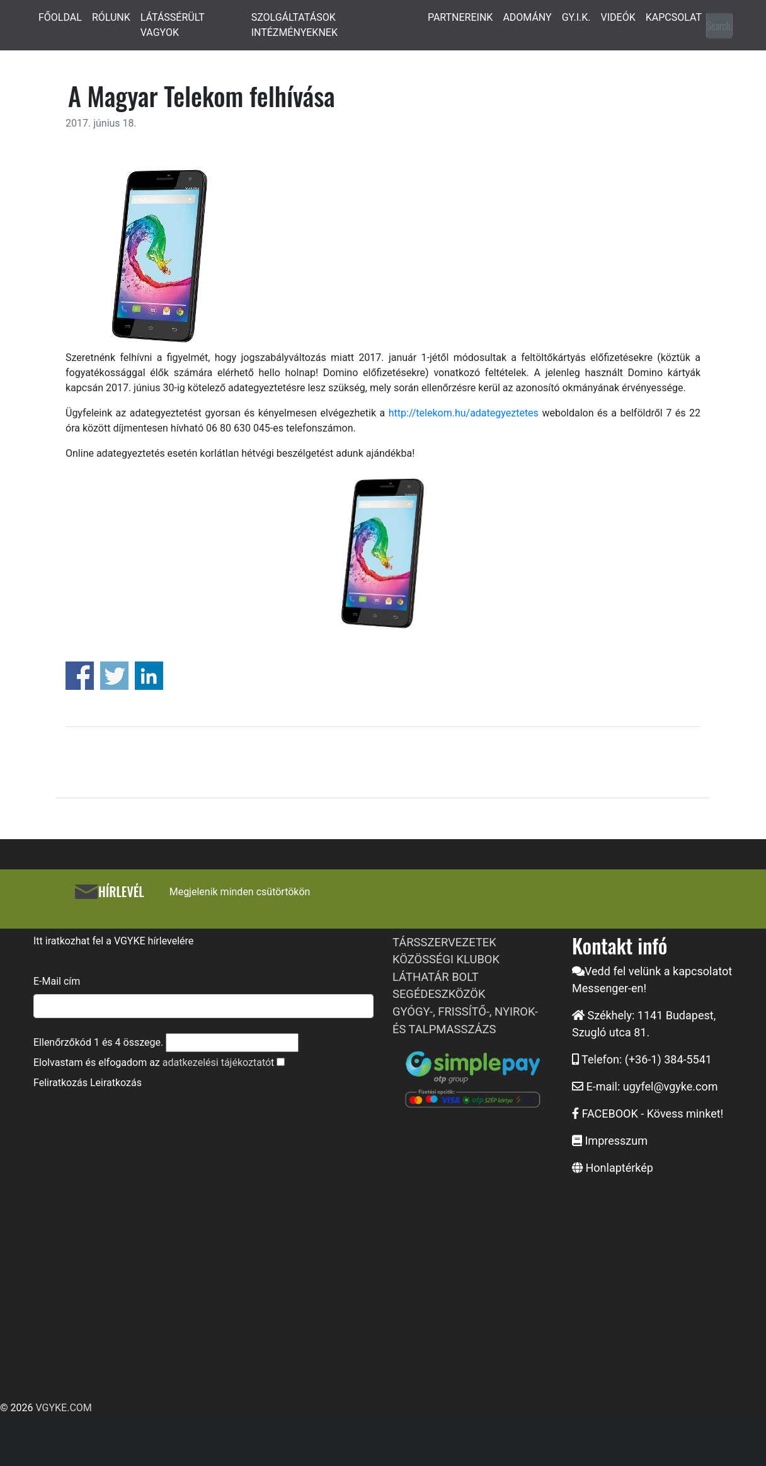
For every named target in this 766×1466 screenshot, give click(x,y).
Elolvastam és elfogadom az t (153, 1062)
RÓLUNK (111, 17)
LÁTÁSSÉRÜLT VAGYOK (172, 24)
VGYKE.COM (63, 1408)
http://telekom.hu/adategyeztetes (462, 413)
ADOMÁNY (527, 17)
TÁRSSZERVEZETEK (444, 942)
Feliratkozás (60, 1083)
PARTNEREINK (460, 17)
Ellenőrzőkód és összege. (98, 1042)
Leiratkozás (116, 1083)
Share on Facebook (80, 675)
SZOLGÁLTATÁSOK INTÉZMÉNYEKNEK (294, 24)
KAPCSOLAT (674, 17)
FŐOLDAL (60, 17)
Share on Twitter (114, 675)
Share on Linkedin (149, 675)
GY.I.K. (576, 17)
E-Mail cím (56, 981)
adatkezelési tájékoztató (217, 1062)
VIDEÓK (618, 17)
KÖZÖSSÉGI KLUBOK (446, 959)
